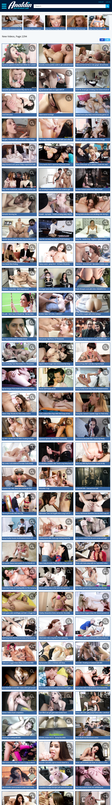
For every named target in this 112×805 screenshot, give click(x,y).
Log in (108, 2)
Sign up (101, 2)
